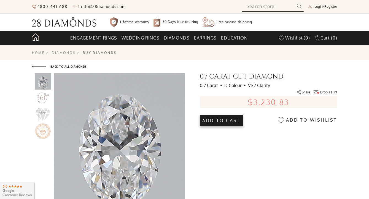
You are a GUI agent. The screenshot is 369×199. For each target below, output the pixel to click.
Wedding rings (140, 38)
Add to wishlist (307, 120)
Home (38, 53)
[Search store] (268, 7)
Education (234, 38)
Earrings (205, 38)
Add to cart (221, 120)
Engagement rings (93, 38)
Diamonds (176, 38)
